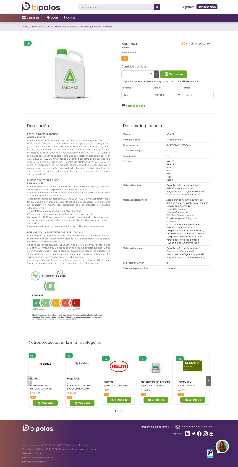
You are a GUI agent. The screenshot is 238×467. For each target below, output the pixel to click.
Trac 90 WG (184, 381)
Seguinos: (176, 433)
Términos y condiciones (34, 461)
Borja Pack (73, 378)
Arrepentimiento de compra (155, 426)
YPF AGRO (145, 390)
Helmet (108, 381)
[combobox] (167, 94)
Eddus (34, 378)
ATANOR (181, 390)
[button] (32, 18)
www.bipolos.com (78, 445)
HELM (106, 390)
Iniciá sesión (207, 7)
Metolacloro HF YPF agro (155, 381)
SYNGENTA (35, 393)
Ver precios (173, 74)
